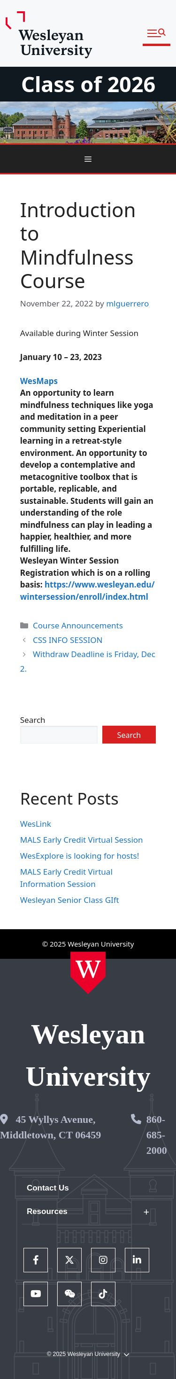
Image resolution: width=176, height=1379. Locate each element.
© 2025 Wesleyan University (88, 1354)
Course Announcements (78, 625)
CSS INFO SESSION (67, 640)
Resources (47, 1211)
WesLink (35, 823)
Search (33, 719)
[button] (156, 34)
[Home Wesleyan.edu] (88, 973)
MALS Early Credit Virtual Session (81, 839)
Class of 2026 (88, 84)
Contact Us (48, 1187)
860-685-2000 (156, 1134)
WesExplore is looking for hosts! (79, 855)
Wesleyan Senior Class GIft (69, 899)
